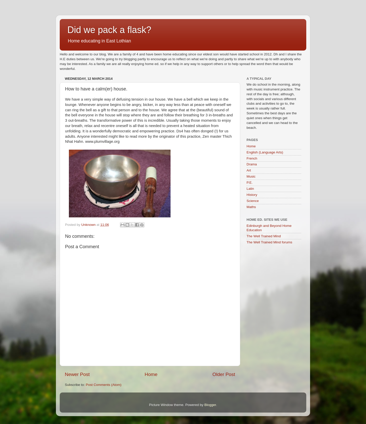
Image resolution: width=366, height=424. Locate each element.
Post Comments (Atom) (103, 385)
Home (151, 374)
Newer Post (77, 374)
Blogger (210, 405)
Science (253, 201)
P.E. (250, 182)
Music (251, 176)
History (252, 195)
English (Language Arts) (265, 152)
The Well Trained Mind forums (269, 242)
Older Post (223, 374)
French (252, 158)
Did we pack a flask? (109, 30)
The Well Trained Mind (264, 236)
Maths (251, 207)
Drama (252, 164)
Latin (250, 189)
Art (249, 170)
